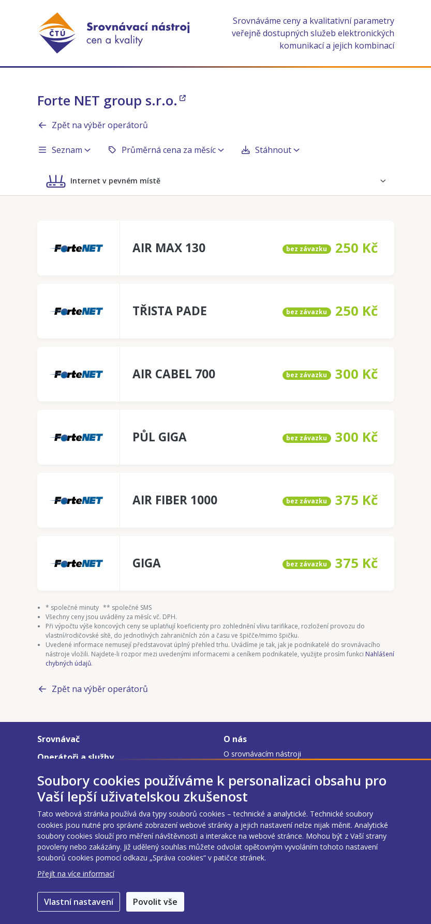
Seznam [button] (64, 150)
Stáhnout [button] (270, 150)
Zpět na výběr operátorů (92, 125)
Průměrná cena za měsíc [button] (165, 150)
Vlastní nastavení (78, 901)
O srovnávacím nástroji (262, 754)
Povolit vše (155, 901)
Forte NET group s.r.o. (111, 100)
